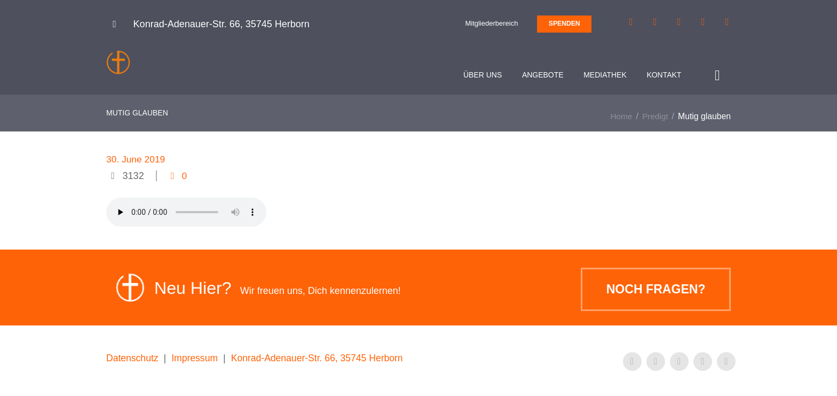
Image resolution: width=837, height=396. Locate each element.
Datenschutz (133, 360)
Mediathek (603, 75)
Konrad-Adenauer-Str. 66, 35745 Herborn (321, 360)
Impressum (196, 360)
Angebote (541, 75)
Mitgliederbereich (491, 23)
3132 (133, 178)
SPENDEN (564, 23)
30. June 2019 (136, 162)
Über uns (481, 75)
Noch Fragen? (652, 292)
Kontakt (662, 75)
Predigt (655, 118)
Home (620, 118)
